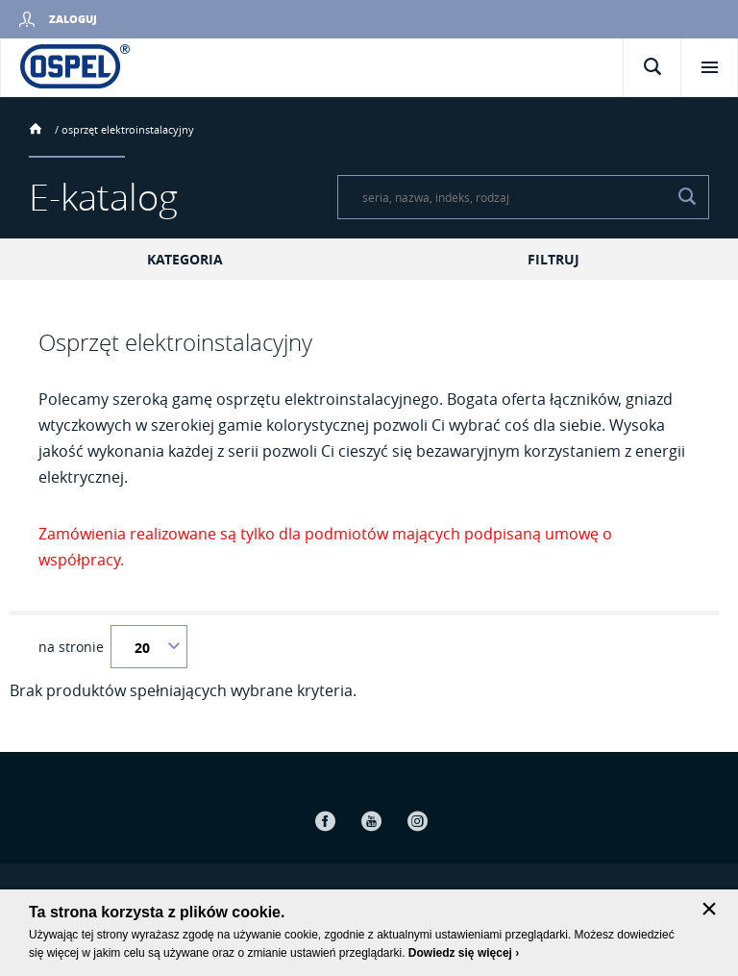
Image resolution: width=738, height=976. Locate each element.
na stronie (71, 647)
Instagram (417, 821)
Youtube (371, 821)
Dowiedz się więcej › (463, 953)
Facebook (325, 821)
